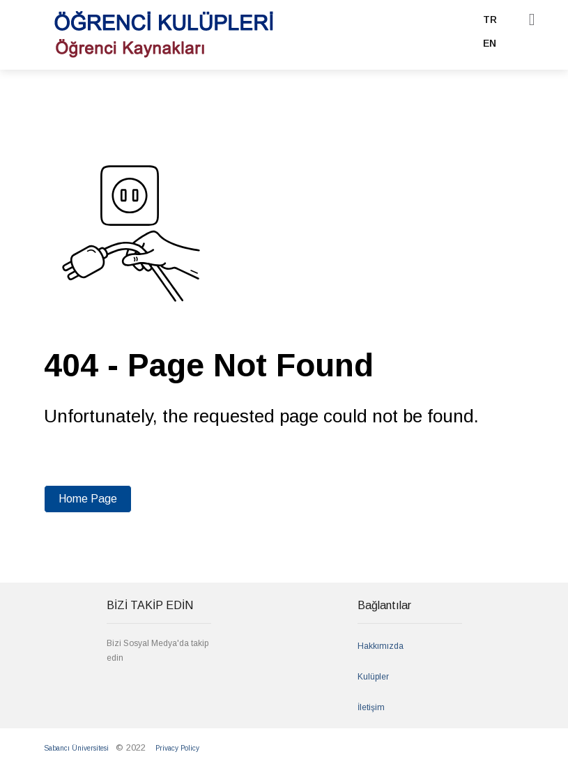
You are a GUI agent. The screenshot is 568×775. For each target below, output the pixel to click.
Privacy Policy (177, 748)
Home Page (88, 499)
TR (490, 19)
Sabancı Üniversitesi (76, 748)
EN (489, 43)
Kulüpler (373, 677)
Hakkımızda (381, 646)
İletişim (371, 707)
